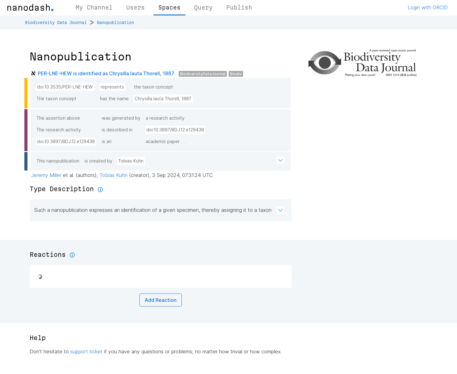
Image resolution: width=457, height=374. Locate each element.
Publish (239, 7)
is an (106, 141)
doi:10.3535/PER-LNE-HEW (65, 87)
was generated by (121, 118)
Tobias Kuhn (130, 161)
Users (135, 7)
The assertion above (58, 118)
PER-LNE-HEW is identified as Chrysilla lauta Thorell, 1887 (106, 73)
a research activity (165, 118)
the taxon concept (153, 87)
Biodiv (236, 74)
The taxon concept (56, 98)
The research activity (58, 130)
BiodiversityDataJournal (202, 74)
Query (203, 7)
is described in (117, 130)
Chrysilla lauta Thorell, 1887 (163, 98)
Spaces (169, 7)
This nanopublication (57, 161)
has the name (114, 98)
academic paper (163, 141)
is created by (98, 161)
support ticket (86, 351)
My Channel (94, 7)
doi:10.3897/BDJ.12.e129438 (175, 130)
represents (112, 87)
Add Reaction (161, 300)
